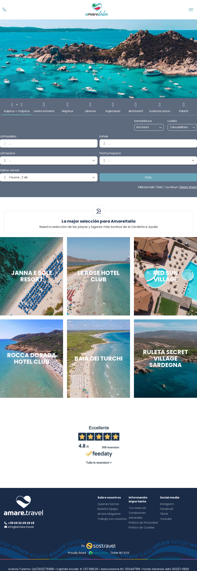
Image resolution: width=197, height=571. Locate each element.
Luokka (172, 121)
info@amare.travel (21, 527)
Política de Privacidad (143, 523)
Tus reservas (137, 508)
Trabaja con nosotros (112, 519)
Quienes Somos (108, 504)
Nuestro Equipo (108, 509)
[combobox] (146, 127)
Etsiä (148, 177)
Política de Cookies (142, 527)
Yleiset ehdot (188, 187)
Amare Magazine (109, 514)
